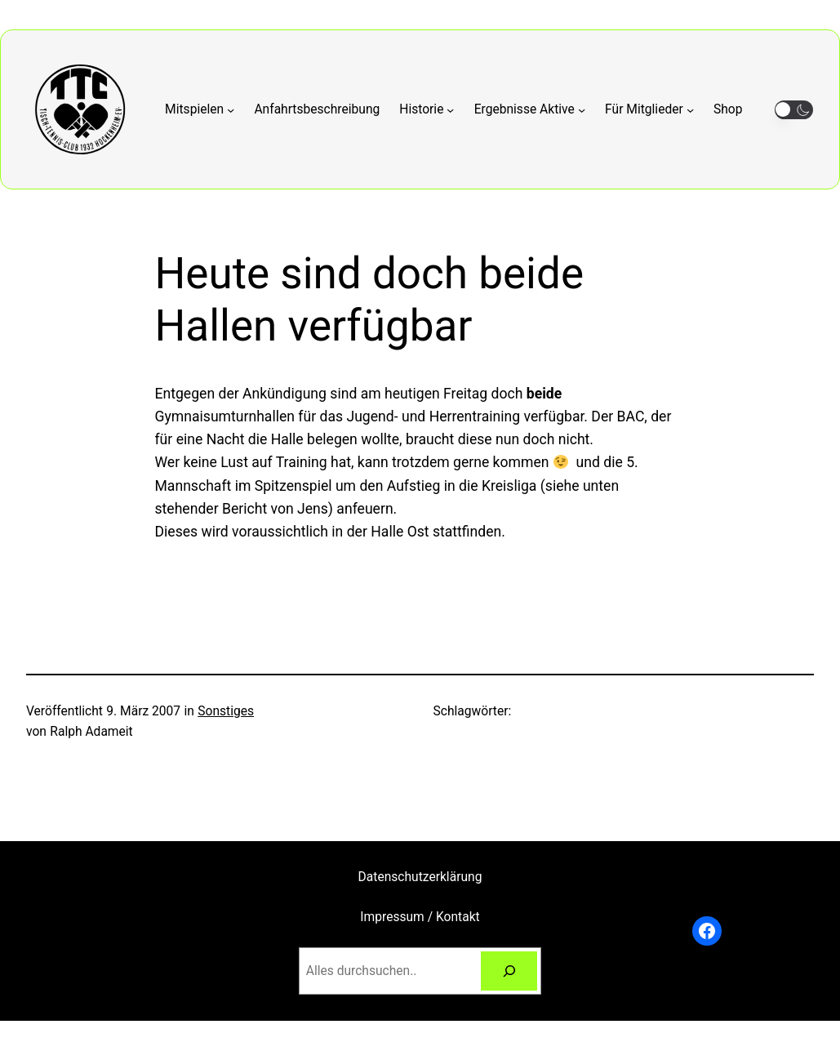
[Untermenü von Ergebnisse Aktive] (529, 110)
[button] (794, 109)
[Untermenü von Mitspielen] (199, 110)
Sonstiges (226, 711)
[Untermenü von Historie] (426, 110)
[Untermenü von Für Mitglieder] (649, 110)
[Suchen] (509, 971)
